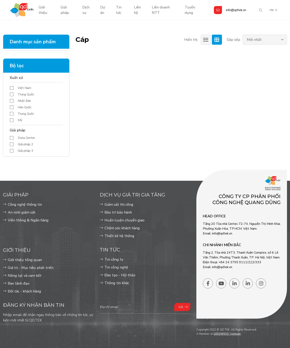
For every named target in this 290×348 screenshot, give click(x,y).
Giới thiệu (43, 10)
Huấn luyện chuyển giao (124, 220)
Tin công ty (114, 259)
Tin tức (118, 10)
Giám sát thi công (119, 204)
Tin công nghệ (116, 267)
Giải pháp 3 (25, 151)
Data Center (26, 138)
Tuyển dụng (190, 10)
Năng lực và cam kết (24, 275)
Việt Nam (24, 88)
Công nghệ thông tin (25, 204)
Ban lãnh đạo (18, 283)
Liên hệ (137, 10)
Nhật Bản (24, 101)
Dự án (102, 10)
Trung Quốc (26, 94)
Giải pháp (65, 10)
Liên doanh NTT (161, 10)
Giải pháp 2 (25, 144)
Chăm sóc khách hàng (122, 228)
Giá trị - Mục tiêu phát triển (30, 267)
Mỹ (20, 120)
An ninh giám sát (21, 212)
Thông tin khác (117, 283)
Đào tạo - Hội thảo (120, 275)
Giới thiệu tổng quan (25, 259)
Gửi (180, 307)
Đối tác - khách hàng (24, 291)
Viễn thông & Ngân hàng (28, 220)
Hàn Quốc (24, 107)
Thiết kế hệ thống (119, 235)
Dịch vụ (85, 10)
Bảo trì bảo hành (118, 212)
